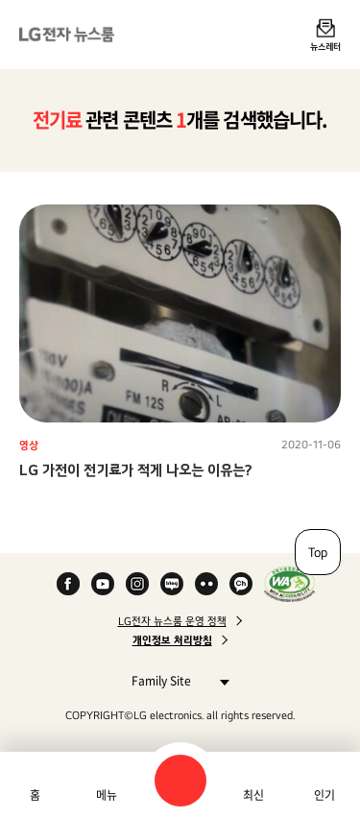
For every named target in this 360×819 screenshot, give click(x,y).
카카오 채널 (240, 583)
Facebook (68, 583)
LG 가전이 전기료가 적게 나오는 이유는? (135, 470)
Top (317, 552)
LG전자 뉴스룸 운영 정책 (172, 621)
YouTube (102, 583)
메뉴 (106, 795)
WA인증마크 (289, 584)
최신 (253, 795)
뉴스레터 (325, 46)
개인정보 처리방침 (172, 640)
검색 (180, 781)
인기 (324, 795)
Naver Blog (171, 583)
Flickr (206, 583)
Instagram (137, 583)
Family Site (175, 680)
